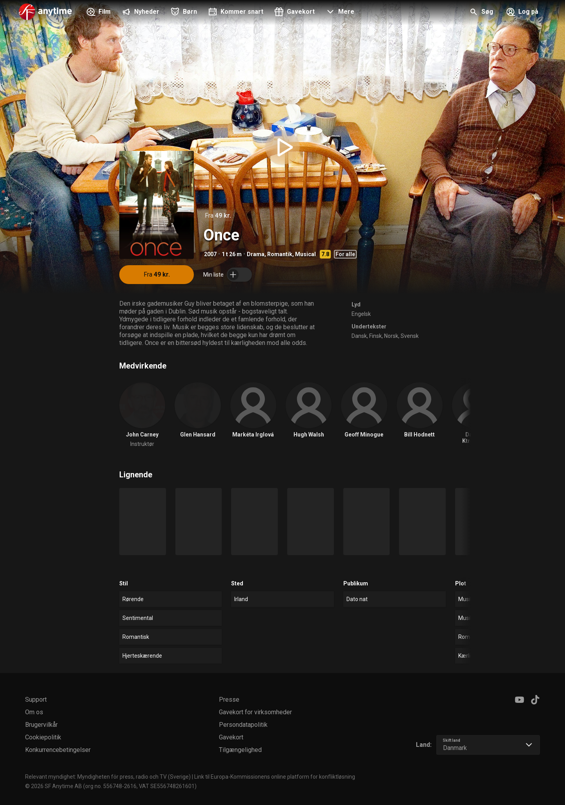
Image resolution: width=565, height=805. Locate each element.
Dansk (359, 336)
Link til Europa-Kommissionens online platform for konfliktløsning (274, 777)
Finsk (375, 336)
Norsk (391, 336)
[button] (339, 12)
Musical (305, 254)
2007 (210, 254)
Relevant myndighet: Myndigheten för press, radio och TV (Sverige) (108, 777)
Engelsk (361, 314)
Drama (255, 254)
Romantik (279, 254)
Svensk (410, 336)
